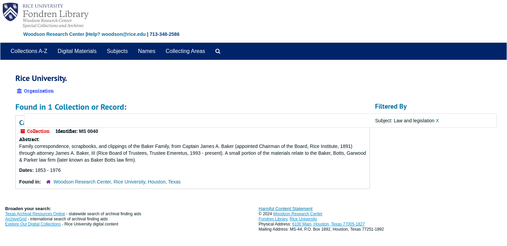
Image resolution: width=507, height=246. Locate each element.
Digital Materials (77, 51)
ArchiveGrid (16, 219)
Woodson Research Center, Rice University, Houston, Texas (117, 181)
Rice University (303, 219)
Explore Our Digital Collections (33, 224)
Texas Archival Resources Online (35, 213)
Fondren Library (273, 219)
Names (147, 51)
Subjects (117, 51)
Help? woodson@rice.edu (116, 34)
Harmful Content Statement (286, 208)
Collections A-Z (29, 51)
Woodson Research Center (53, 34)
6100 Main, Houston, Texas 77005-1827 (328, 224)
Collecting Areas (185, 51)
